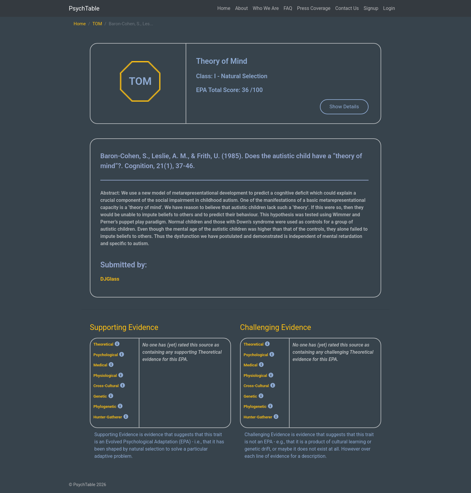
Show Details (344, 106)
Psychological (105, 355)
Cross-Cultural (106, 386)
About (241, 8)
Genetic (100, 396)
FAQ (288, 8)
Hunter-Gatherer (107, 417)
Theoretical (103, 344)
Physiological (105, 375)
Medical (100, 365)
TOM (97, 23)
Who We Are (266, 8)
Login (389, 8)
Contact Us (347, 8)
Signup (371, 8)
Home (223, 8)
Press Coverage (313, 8)
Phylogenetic (104, 406)
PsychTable (84, 8)
